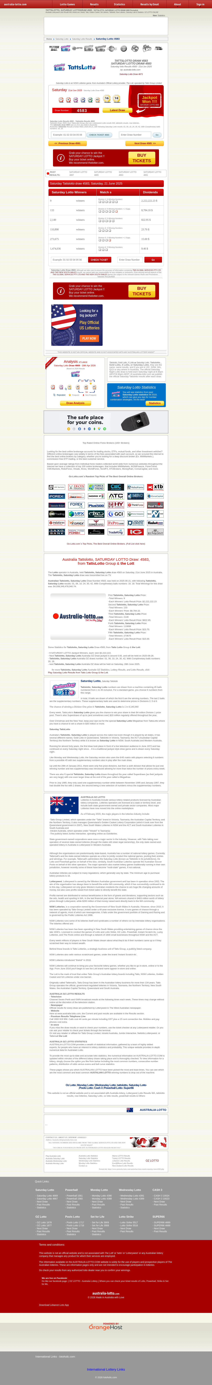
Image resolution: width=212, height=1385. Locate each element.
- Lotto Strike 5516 (128, 1225)
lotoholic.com (67, 1356)
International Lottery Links (106, 1369)
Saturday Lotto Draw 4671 (131, 74)
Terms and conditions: (52, 1244)
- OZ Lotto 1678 (43, 1222)
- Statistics (40, 1207)
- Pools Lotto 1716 (74, 1225)
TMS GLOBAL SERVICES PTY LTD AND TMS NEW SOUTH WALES (80, 274)
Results (94, 5)
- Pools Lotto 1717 (74, 1222)
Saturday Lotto (67, 365)
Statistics (119, 5)
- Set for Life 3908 (99, 1225)
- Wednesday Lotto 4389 (131, 1198)
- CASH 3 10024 (161, 1195)
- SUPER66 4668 (161, 1225)
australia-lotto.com (15, 4)
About (177, 5)
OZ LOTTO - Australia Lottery (83, 1281)
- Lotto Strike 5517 (128, 1222)
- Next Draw (41, 1201)
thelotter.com (96, 162)
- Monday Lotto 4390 (101, 1195)
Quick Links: (42, 1181)
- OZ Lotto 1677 (43, 1225)
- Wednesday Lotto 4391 (131, 1195)
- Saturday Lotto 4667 (46, 1198)
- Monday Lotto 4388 (101, 1198)
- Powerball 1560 (74, 1198)
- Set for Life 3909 (99, 1222)
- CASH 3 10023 (161, 1198)
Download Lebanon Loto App (54, 1305)
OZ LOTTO (152, 1160)
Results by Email (149, 4)
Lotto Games (67, 5)
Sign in (200, 5)
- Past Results (42, 1204)
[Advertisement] (106, 26)
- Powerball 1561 (74, 1195)
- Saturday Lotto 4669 (46, 1195)
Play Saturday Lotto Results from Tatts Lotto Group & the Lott (78, 672)
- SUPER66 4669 (161, 1222)
